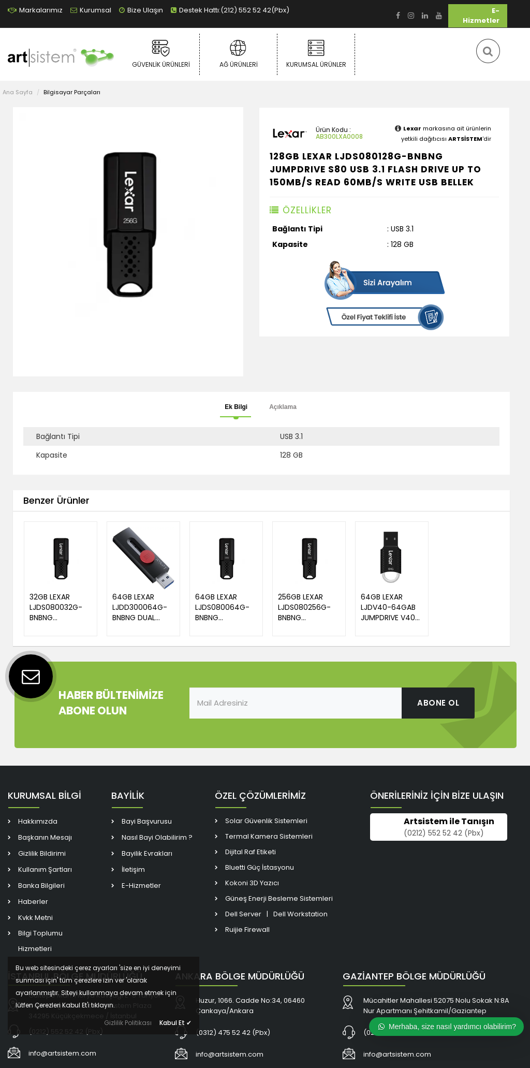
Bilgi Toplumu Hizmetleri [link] (40, 941)
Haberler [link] (33, 901)
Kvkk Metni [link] (35, 918)
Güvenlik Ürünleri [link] (160, 54)
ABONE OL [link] (438, 702)
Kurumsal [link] (90, 10)
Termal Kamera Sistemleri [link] (269, 836)
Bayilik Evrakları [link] (147, 853)
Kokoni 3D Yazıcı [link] (252, 883)
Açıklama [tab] (283, 407)
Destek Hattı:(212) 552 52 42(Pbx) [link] (230, 10)
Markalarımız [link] (35, 10)
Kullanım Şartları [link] (45, 869)
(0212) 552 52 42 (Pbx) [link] (444, 833)
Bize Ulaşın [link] (141, 10)
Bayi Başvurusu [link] (147, 821)
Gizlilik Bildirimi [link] (42, 853)
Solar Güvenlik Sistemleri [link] (266, 821)
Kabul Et (175, 1022)
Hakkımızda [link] (37, 821)
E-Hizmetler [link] (481, 15)
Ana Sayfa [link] (18, 92)
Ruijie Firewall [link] (247, 929)
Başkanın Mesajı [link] (45, 837)
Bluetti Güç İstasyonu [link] (259, 867)
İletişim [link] (133, 869)
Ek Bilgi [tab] (236, 407)
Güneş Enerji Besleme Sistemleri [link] (279, 898)
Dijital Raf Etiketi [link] (250, 852)
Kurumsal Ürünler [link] (316, 54)
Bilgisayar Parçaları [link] (71, 92)
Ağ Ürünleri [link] (238, 54)
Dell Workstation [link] (300, 914)
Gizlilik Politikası (128, 1022)
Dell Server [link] (243, 914)
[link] (398, 16)
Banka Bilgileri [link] (41, 885)
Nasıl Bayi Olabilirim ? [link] (157, 837)
